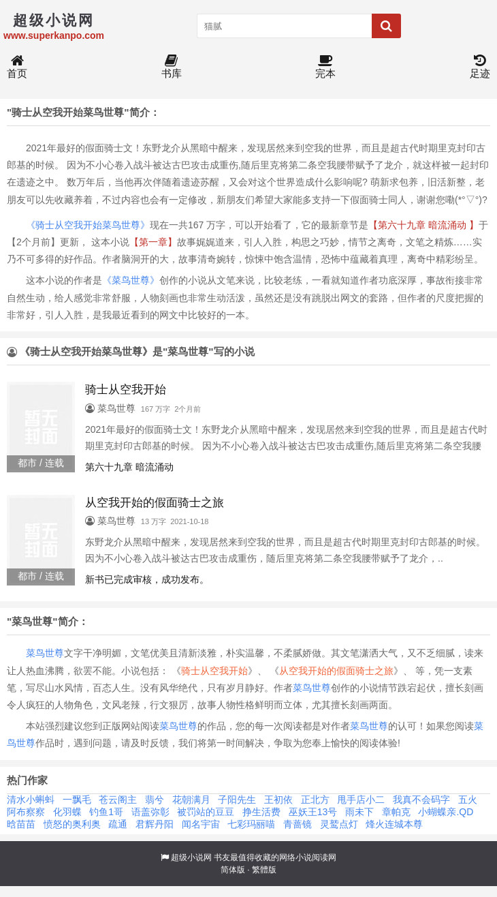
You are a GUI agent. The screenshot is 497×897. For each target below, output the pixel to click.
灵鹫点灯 (339, 824)
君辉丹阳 (154, 824)
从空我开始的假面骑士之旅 (336, 670)
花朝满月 (191, 799)
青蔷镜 (297, 824)
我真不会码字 (421, 799)
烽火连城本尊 (394, 824)
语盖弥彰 (150, 811)
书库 (171, 67)
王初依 (278, 799)
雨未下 (359, 811)
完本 (325, 67)
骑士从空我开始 (214, 670)
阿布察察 (26, 811)
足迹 (480, 67)
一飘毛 (77, 799)
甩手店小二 (361, 799)
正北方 (315, 799)
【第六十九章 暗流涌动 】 (423, 224)
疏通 (117, 824)
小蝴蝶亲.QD (445, 811)
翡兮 (154, 799)
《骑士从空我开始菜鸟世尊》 (88, 224)
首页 (17, 67)
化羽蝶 (67, 811)
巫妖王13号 (313, 811)
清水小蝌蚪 (30, 799)
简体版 (233, 870)
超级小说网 (191, 857)
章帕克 (396, 811)
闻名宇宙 (201, 824)
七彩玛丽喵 (251, 824)
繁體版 (264, 870)
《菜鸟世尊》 (130, 280)
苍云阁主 (118, 799)
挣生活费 (261, 811)
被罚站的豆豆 (205, 811)
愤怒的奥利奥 (72, 824)
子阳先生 (237, 799)
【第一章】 (153, 242)
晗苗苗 (21, 824)
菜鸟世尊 (45, 653)
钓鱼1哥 (106, 811)
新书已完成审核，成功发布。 (147, 579)
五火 (467, 799)
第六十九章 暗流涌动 (129, 466)
